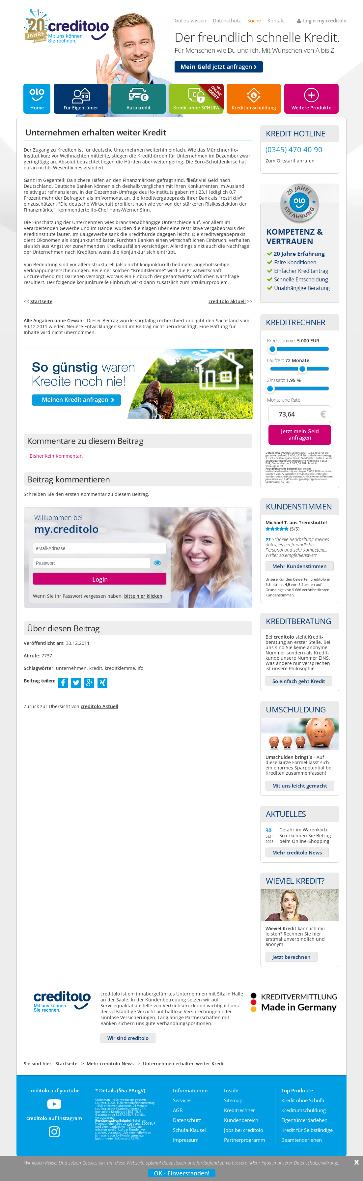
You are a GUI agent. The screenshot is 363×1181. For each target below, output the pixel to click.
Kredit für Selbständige (307, 1130)
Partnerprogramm (244, 1140)
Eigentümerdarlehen (304, 1120)
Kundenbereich (241, 1120)
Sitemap (233, 1100)
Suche (254, 20)
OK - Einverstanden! (181, 1173)
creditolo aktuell (227, 301)
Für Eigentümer (81, 107)
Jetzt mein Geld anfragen (300, 434)
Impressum (186, 1140)
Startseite (41, 301)
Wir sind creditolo (128, 1038)
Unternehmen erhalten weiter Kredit (184, 1063)
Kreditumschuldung (254, 107)
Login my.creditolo (325, 20)
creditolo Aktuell (99, 706)
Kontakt (276, 20)
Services (182, 1100)
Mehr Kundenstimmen (299, 566)
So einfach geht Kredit (298, 681)
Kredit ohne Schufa (302, 1100)
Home (37, 107)
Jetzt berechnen (291, 957)
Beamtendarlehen (301, 1140)
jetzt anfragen (219, 67)
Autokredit (138, 107)
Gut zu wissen (190, 20)
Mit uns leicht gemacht (299, 785)
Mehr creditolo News (297, 852)
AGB (178, 1110)
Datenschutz (227, 20)
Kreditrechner (239, 1110)
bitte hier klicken (143, 596)
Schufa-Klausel (189, 1130)
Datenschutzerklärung (315, 1163)
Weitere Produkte (311, 107)
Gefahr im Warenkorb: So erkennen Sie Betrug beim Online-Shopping (305, 835)
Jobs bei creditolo (243, 1130)
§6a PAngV (131, 1090)
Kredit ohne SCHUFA (196, 107)
